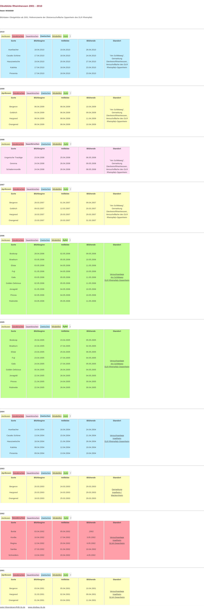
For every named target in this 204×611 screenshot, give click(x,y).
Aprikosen (5, 36)
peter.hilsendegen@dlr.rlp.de (12, 607)
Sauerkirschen (32, 36)
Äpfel (65, 36)
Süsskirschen (18, 36)
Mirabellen (57, 36)
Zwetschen (46, 93)
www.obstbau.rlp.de (36, 607)
